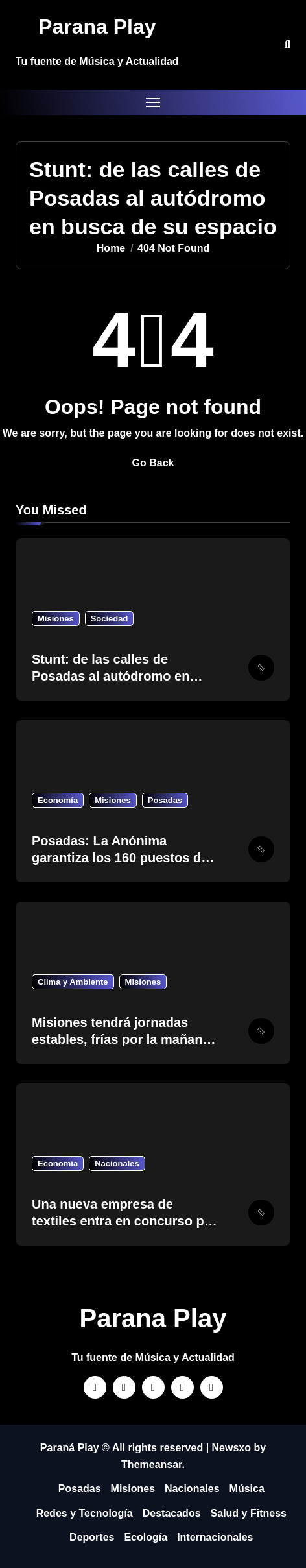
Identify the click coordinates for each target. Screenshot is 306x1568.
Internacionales (215, 1537)
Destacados (172, 1513)
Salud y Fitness (249, 1513)
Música (247, 1488)
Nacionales (117, 1163)
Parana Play (97, 26)
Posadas (165, 800)
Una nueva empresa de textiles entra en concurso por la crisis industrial (124, 1221)
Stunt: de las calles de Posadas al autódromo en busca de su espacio (110, 676)
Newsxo (231, 1447)
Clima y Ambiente (73, 982)
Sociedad (109, 618)
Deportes (91, 1537)
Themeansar (151, 1464)
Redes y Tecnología (84, 1513)
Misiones (56, 618)
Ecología (145, 1537)
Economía (58, 800)
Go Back (153, 462)
